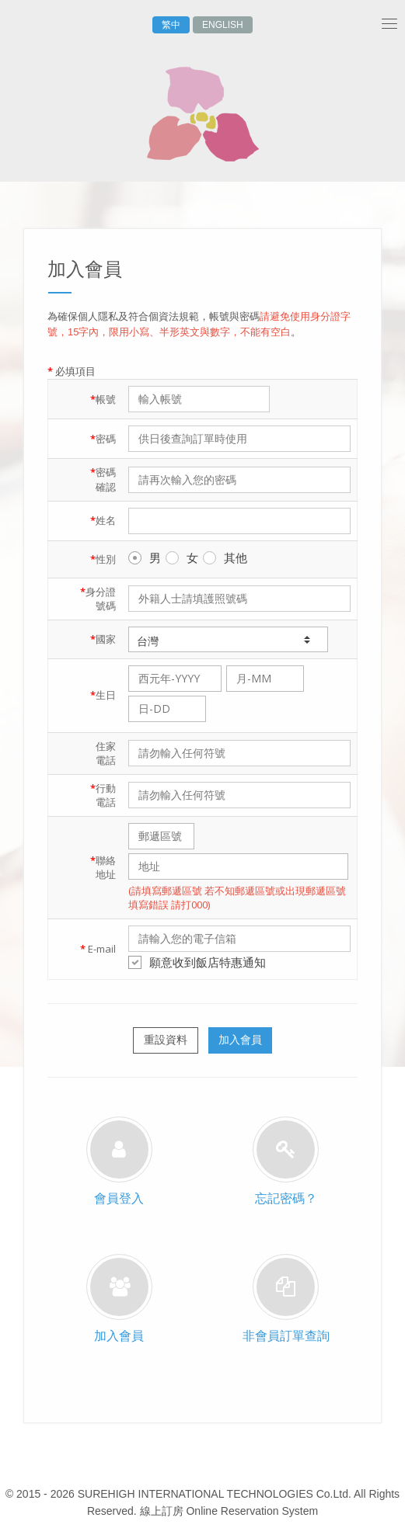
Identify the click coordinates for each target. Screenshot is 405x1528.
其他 (225, 557)
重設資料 (165, 1039)
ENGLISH (222, 24)
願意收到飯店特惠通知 (197, 962)
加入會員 (240, 1039)
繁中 (171, 24)
